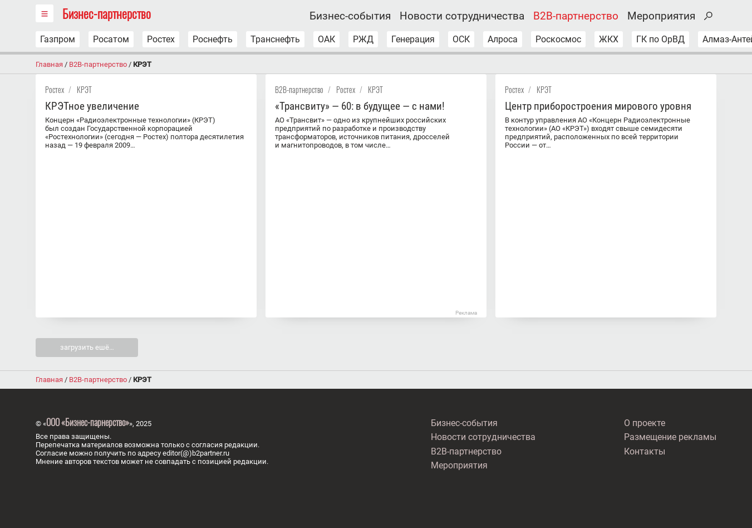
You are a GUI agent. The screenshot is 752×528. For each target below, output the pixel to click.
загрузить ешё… (87, 347)
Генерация (413, 39)
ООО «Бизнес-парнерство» (87, 422)
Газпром (57, 39)
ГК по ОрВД (660, 39)
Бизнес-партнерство (106, 13)
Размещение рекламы (670, 437)
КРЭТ (84, 89)
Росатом (111, 39)
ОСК (461, 39)
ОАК (326, 39)
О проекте (644, 423)
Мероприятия (661, 16)
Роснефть (213, 39)
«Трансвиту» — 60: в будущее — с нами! (360, 106)
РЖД (363, 39)
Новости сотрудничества (462, 16)
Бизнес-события (350, 16)
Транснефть (275, 39)
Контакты (644, 451)
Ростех (161, 39)
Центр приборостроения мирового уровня (598, 106)
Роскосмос (558, 39)
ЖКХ (608, 39)
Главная (49, 64)
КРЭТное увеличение (92, 106)
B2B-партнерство (575, 16)
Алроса (503, 39)
